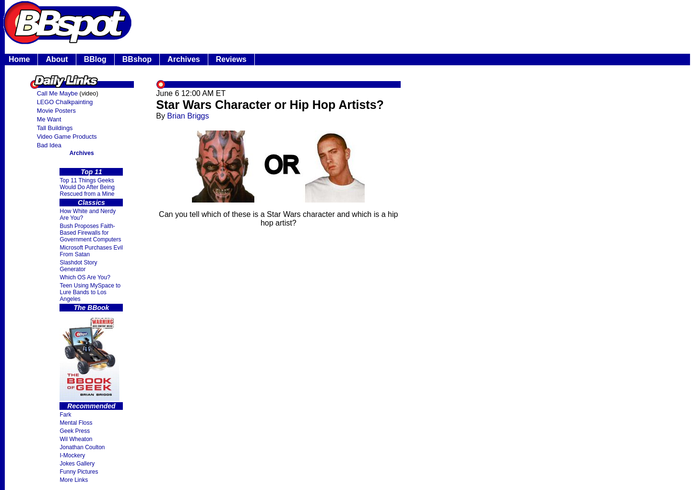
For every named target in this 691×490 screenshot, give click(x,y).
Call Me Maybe (57, 93)
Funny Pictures (79, 471)
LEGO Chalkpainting (65, 102)
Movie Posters (56, 110)
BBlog (95, 59)
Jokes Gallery (77, 463)
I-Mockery (72, 455)
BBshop (137, 59)
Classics (91, 202)
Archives (183, 59)
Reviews (231, 59)
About (57, 59)
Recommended (91, 406)
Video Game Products (67, 136)
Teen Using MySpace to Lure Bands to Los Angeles (90, 292)
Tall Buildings (55, 127)
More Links (74, 480)
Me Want (49, 119)
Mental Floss (76, 422)
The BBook (91, 307)
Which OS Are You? (85, 277)
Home (19, 59)
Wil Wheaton (76, 439)
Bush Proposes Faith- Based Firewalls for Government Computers (90, 233)
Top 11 (91, 172)
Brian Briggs (188, 116)
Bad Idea (49, 145)
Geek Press (75, 431)
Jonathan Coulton (82, 447)
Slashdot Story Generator (78, 266)
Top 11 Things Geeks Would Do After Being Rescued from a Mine (87, 187)
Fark (65, 414)
